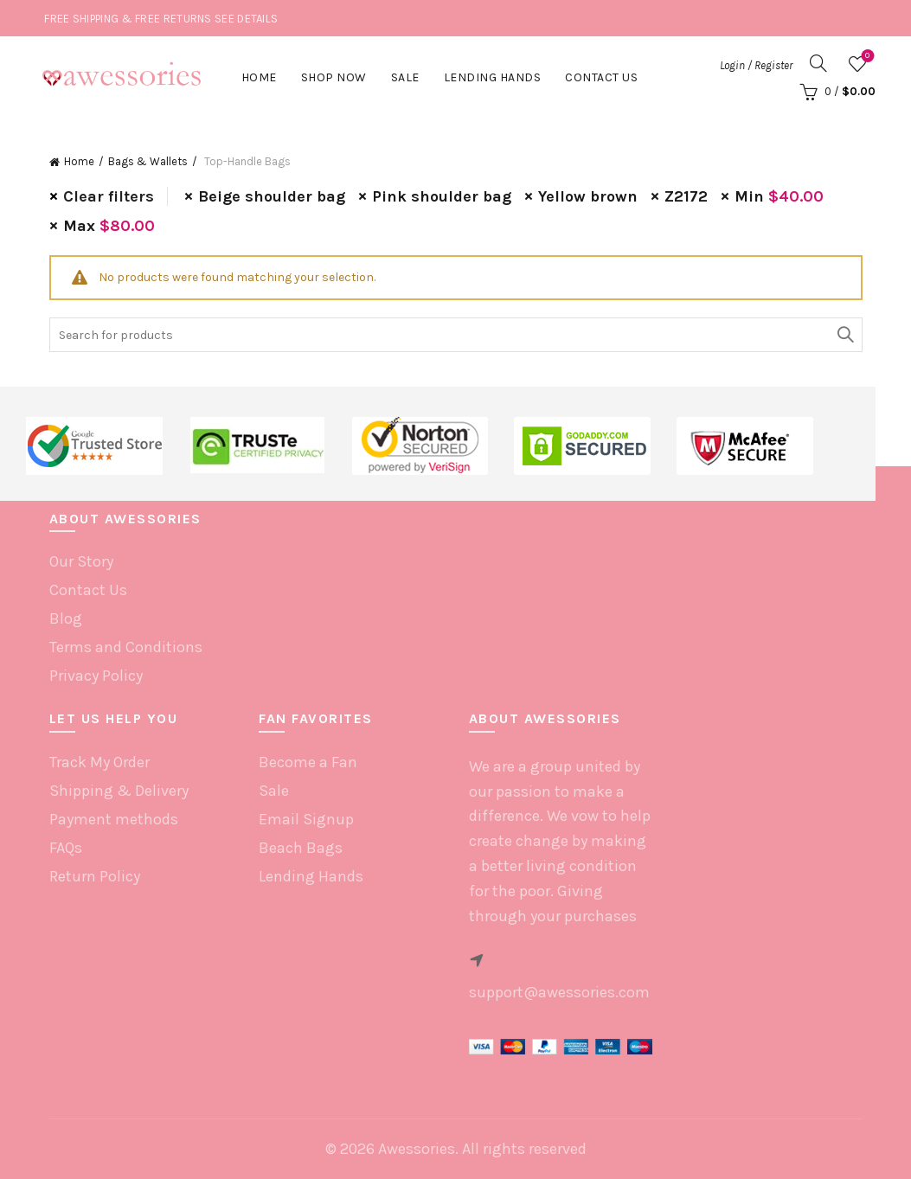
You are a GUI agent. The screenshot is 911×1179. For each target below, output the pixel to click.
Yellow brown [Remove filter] (588, 196)
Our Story (81, 561)
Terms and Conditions (125, 647)
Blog (65, 618)
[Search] (818, 63)
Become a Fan (308, 762)
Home (259, 77)
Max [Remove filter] (109, 225)
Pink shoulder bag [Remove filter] (441, 196)
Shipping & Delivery (119, 790)
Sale (405, 77)
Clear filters (108, 196)
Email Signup (306, 819)
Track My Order (99, 762)
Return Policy (94, 876)
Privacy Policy (96, 675)
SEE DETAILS (246, 18)
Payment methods (113, 819)
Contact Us (601, 77)
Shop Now (334, 77)
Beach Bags (301, 847)
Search (845, 334)
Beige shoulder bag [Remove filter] (271, 196)
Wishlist (865, 56)
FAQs (65, 847)
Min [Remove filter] (779, 196)
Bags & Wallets (148, 161)
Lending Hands (311, 876)
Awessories (416, 1148)
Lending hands (493, 77)
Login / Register (756, 65)
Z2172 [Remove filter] (686, 196)
